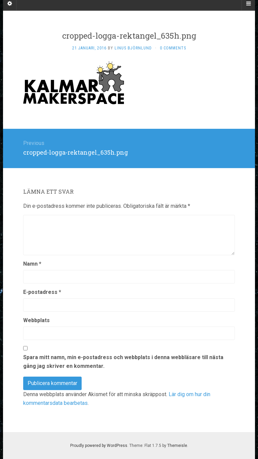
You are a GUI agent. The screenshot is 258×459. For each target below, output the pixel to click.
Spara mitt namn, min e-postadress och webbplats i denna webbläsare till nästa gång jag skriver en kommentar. (123, 361)
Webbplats (36, 320)
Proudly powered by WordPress (98, 445)
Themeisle (177, 445)
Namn (32, 264)
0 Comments (173, 48)
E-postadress (42, 292)
